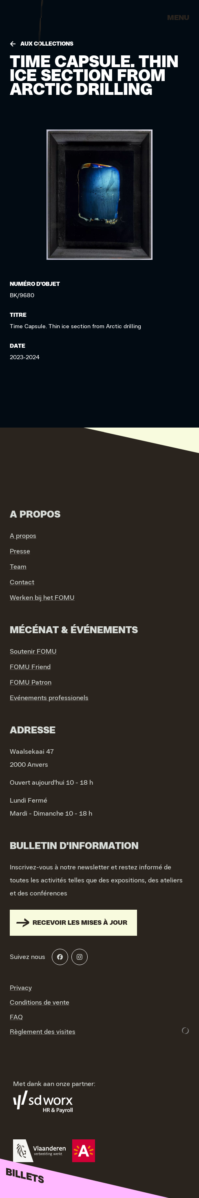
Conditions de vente (39, 1002)
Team (18, 567)
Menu (178, 18)
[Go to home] (41, 20)
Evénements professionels (49, 698)
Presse (20, 551)
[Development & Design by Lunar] (185, 1030)
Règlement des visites (42, 1032)
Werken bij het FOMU (42, 598)
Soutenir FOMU (33, 651)
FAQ (16, 1017)
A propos (23, 536)
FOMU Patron (30, 682)
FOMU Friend (30, 667)
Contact (22, 582)
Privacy (21, 988)
